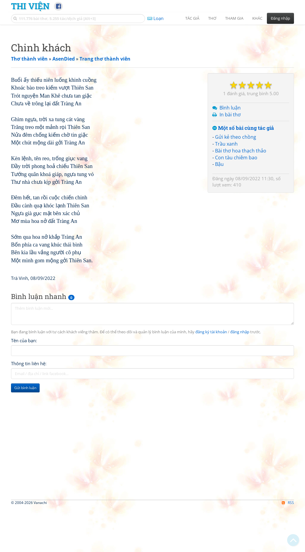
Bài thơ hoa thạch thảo (240, 234)
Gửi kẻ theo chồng (235, 220)
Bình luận (230, 191)
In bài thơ (230, 198)
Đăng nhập (280, 18)
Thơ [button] (212, 18)
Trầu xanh (226, 227)
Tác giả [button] (192, 18)
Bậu (219, 247)
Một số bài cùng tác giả (243, 212)
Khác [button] (257, 18)
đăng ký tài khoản (211, 499)
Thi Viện (30, 6)
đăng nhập (239, 499)
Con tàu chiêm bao (236, 241)
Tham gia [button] (234, 18)
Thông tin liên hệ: (28, 531)
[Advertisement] (152, 70)
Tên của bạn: (24, 508)
